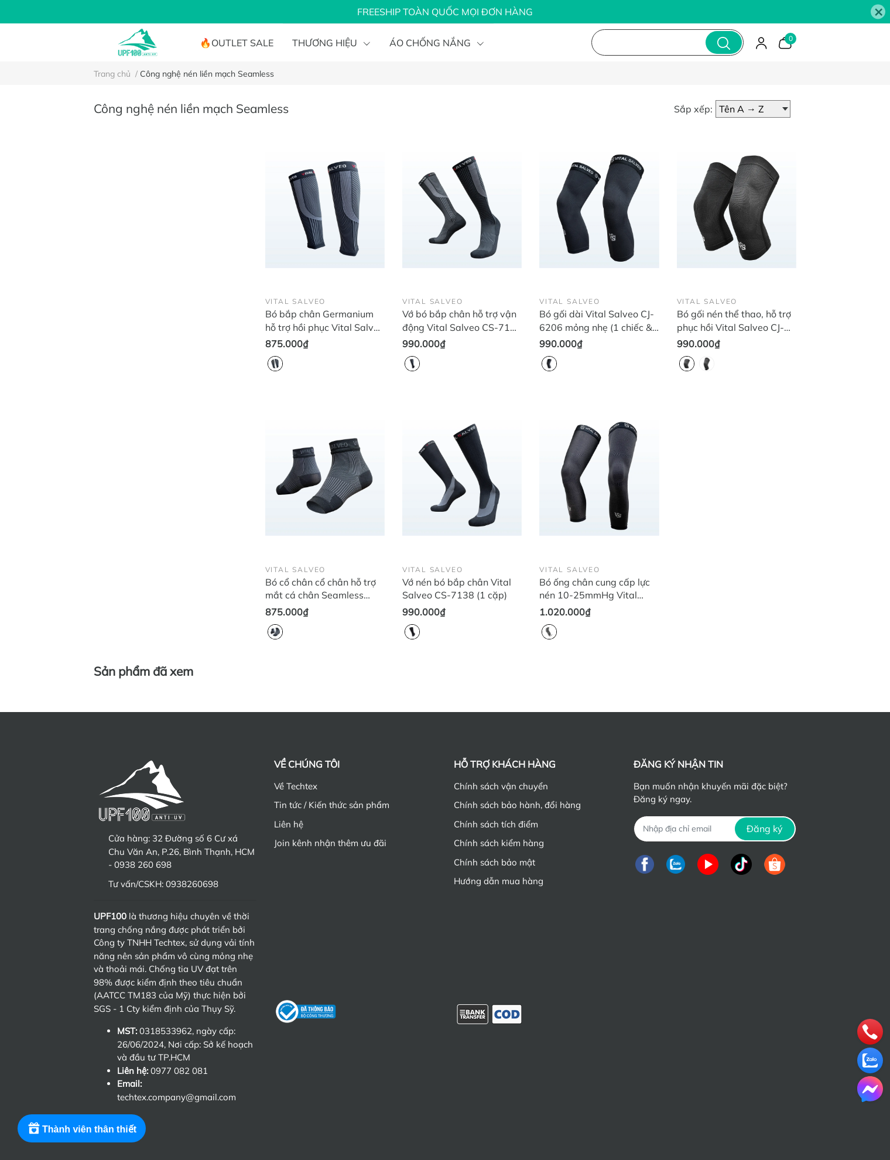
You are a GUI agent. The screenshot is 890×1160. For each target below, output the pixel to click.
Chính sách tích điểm (496, 824)
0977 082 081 (179, 1070)
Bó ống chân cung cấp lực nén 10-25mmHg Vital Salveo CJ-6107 (594, 595)
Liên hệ (288, 824)
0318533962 (165, 1030)
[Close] (878, 12)
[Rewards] (82, 1128)
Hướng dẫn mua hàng (498, 881)
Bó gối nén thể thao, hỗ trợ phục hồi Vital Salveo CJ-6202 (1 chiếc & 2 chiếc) (734, 327)
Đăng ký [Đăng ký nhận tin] (765, 828)
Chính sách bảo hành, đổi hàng (517, 804)
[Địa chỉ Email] (715, 829)
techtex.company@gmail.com (176, 1097)
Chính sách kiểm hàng (499, 842)
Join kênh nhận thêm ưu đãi (330, 842)
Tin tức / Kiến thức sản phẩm (331, 804)
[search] (724, 42)
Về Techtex (295, 786)
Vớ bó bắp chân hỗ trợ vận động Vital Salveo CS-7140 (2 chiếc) (462, 327)
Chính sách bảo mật (494, 862)
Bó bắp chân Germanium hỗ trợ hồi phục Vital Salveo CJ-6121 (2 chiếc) (324, 327)
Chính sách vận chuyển (501, 786)
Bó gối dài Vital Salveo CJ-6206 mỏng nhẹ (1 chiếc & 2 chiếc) (596, 327)
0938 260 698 (143, 864)
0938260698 (192, 883)
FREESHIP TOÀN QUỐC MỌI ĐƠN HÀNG (445, 12)
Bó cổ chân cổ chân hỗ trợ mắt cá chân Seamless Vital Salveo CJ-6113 (320, 595)
